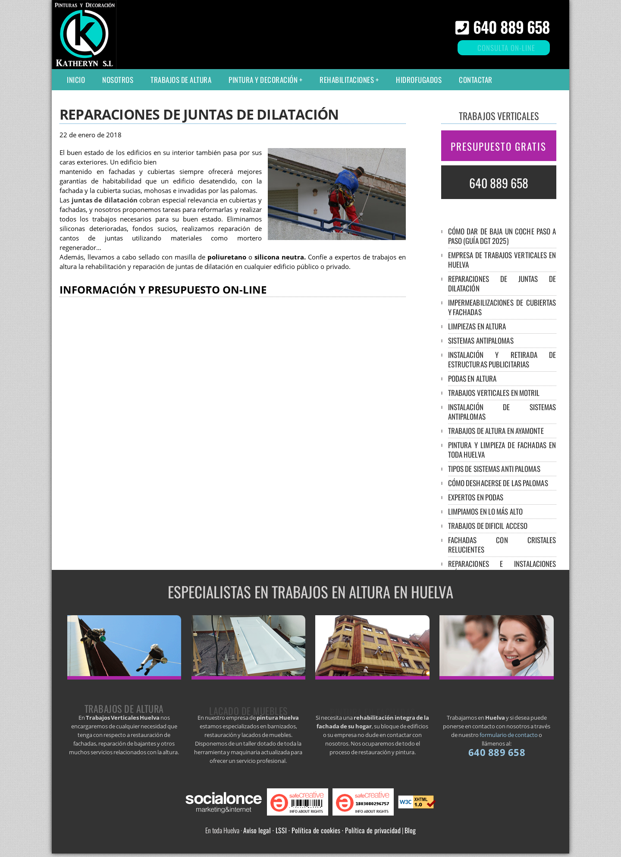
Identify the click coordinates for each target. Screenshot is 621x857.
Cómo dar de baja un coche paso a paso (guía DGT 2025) (502, 236)
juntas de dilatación (105, 200)
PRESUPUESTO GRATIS (498, 146)
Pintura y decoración (263, 79)
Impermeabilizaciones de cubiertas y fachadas (502, 307)
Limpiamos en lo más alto (485, 511)
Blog (410, 830)
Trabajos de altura (181, 79)
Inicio (76, 79)
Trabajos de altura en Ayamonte (496, 430)
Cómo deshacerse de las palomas (498, 483)
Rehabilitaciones (347, 79)
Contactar (475, 79)
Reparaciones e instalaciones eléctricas (502, 568)
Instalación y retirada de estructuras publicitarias (502, 359)
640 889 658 (511, 26)
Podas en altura (472, 378)
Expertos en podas (476, 497)
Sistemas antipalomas (481, 340)
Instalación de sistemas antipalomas (502, 412)
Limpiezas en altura (477, 326)
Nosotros (117, 79)
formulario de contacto (509, 735)
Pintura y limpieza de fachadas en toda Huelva (502, 450)
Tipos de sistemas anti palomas (494, 468)
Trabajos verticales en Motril (494, 392)
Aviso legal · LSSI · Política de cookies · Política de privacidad (322, 830)
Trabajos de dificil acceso (488, 525)
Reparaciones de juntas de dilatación (502, 283)
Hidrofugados (419, 79)
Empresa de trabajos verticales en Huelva (502, 260)
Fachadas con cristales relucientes (502, 544)
